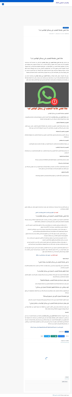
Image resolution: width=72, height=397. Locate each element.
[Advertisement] (36, 16)
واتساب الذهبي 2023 (62, 3)
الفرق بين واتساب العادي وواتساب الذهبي (44, 212)
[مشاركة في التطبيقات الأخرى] (41, 336)
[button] (61, 336)
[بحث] (3, 4)
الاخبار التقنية (66, 27)
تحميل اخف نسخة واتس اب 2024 (43, 255)
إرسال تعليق (64, 381)
